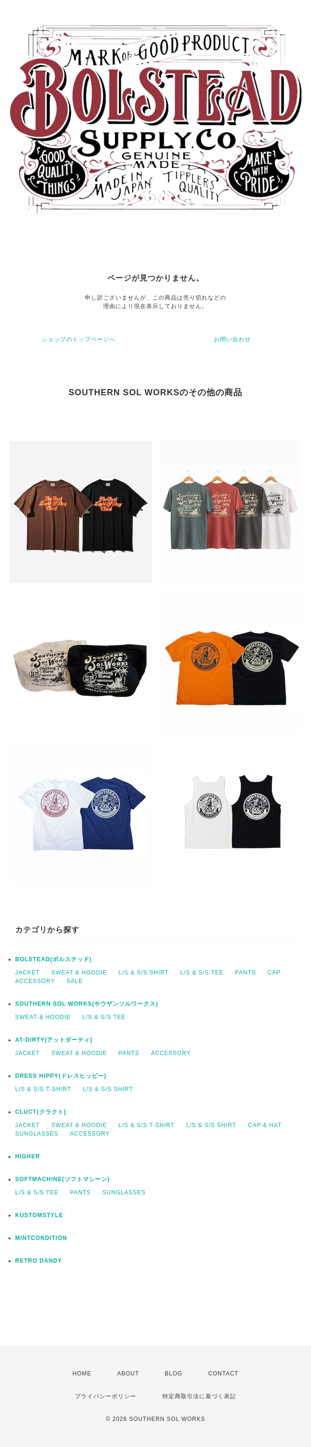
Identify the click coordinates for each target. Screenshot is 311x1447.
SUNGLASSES (36, 1133)
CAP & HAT (265, 1125)
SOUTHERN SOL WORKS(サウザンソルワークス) (86, 1004)
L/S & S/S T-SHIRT (43, 1089)
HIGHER (27, 1156)
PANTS (245, 972)
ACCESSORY (35, 981)
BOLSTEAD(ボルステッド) (53, 959)
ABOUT (128, 1373)
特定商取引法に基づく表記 (199, 1396)
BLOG (173, 1373)
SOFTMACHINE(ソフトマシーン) (62, 1179)
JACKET (27, 972)
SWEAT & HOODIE (79, 972)
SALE (74, 981)
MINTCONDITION (41, 1238)
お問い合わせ (232, 339)
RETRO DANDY (38, 1260)
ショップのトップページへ (79, 339)
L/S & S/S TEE (201, 972)
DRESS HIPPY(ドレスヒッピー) (61, 1076)
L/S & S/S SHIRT (143, 972)
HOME (81, 1373)
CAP (274, 972)
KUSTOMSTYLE (39, 1215)
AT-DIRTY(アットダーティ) (53, 1040)
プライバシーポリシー (105, 1396)
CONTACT (223, 1373)
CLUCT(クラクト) (40, 1112)
